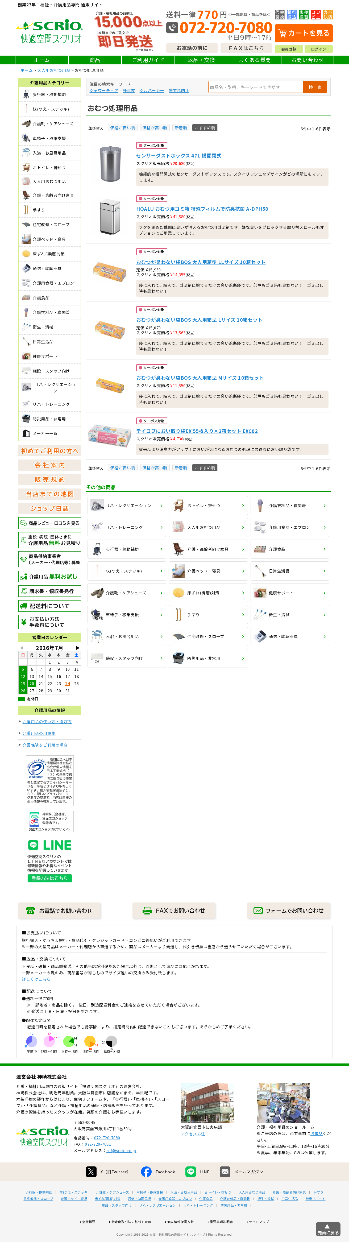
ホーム (42, 60)
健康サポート (316, 1216)
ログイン (318, 49)
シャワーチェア (104, 90)
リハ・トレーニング (198, 1222)
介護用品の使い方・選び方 (47, 721)
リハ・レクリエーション (157, 1222)
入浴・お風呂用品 (184, 1209)
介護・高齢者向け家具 (289, 1209)
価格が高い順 (155, 127)
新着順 (181, 127)
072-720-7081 (98, 1161)
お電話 (316, 1150)
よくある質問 (254, 60)
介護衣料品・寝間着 (235, 1216)
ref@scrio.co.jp (121, 1167)
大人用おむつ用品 (53, 70)
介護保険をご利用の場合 (45, 745)
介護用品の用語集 (39, 733)
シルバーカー (152, 90)
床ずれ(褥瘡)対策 (108, 1216)
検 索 (315, 87)
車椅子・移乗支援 (149, 1209)
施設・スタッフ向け (117, 1222)
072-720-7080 (107, 1154)
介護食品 (206, 1216)
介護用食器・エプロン (175, 1216)
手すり (318, 1209)
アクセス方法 (193, 1151)
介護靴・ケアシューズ (112, 1209)
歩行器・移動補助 (39, 1209)
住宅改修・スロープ (38, 1216)
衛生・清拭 (265, 1216)
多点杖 (129, 90)
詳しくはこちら (36, 979)
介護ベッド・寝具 (74, 1216)
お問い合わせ (307, 60)
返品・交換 (201, 60)
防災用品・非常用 (234, 1222)
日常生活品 (289, 1216)
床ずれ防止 (179, 90)
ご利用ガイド (148, 60)
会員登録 (289, 49)
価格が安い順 (122, 127)
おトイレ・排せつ (218, 1209)
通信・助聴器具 (139, 1216)
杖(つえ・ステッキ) (74, 1209)
